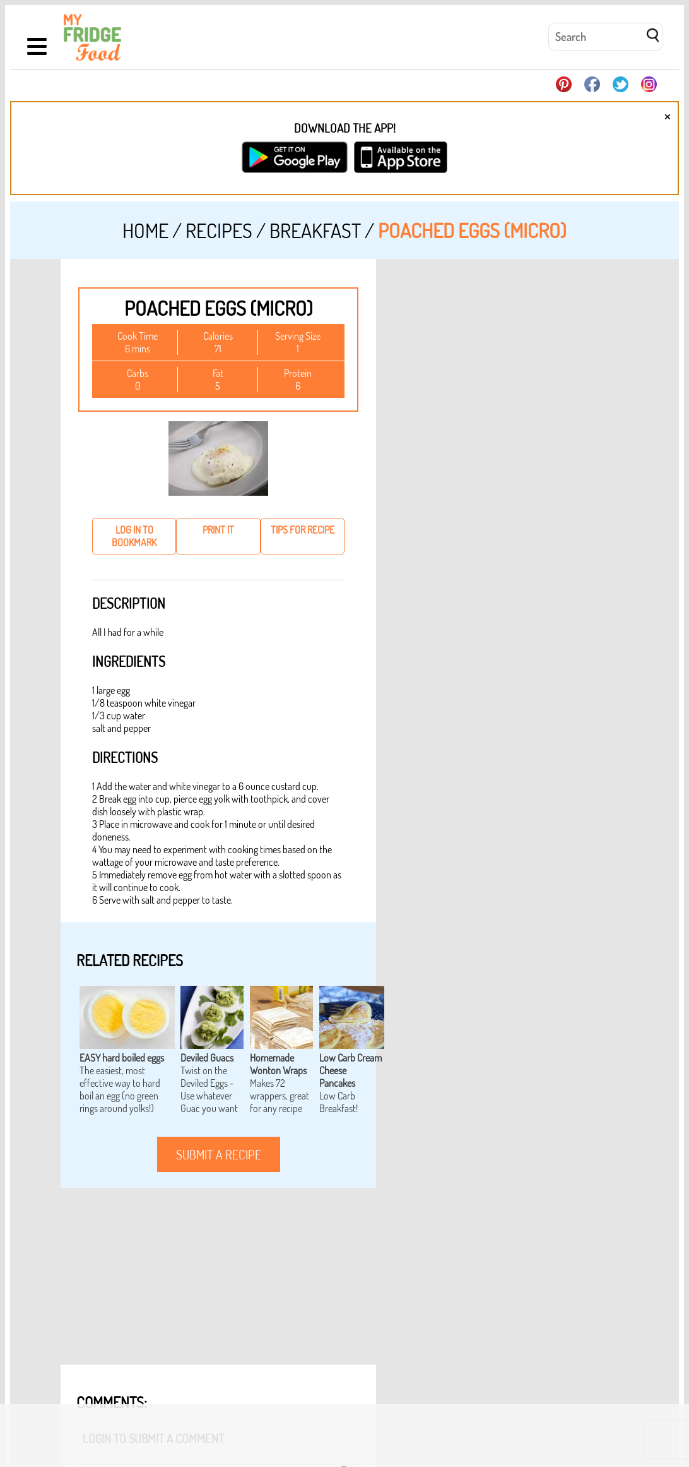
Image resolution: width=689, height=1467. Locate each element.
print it (218, 530)
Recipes (219, 230)
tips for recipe (302, 530)
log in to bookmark (134, 536)
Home (145, 230)
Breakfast (315, 230)
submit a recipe (218, 1154)
